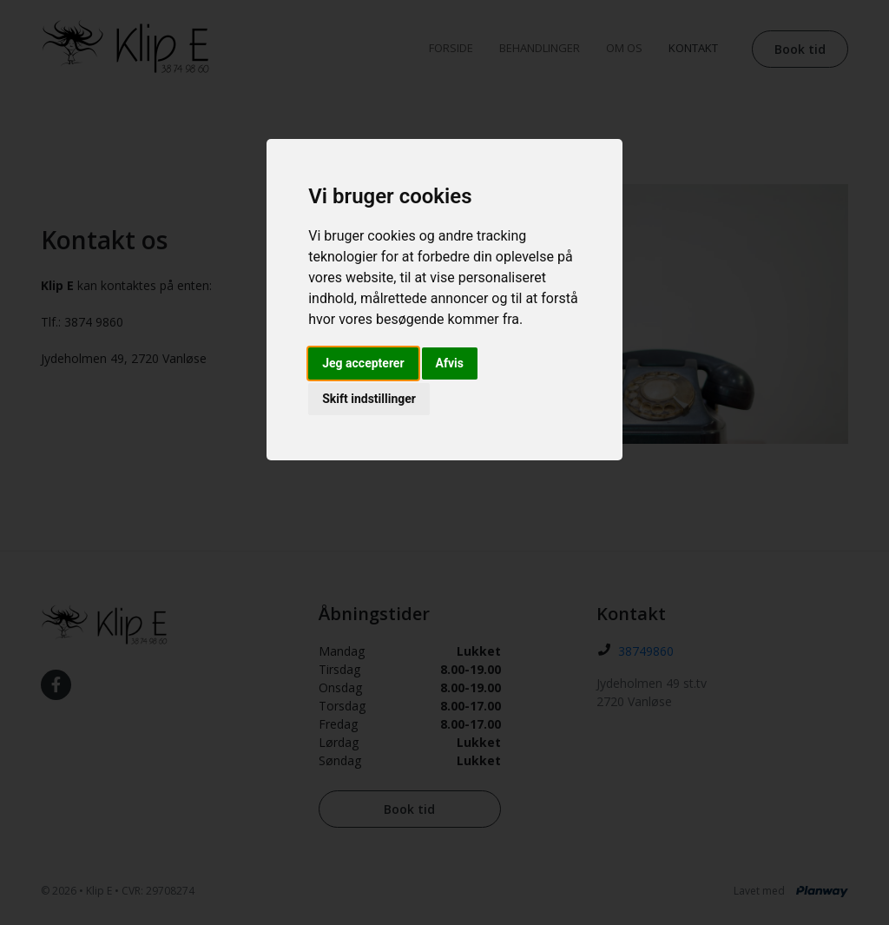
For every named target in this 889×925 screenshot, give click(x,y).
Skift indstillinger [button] (369, 399)
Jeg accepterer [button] (363, 363)
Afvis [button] (450, 363)
